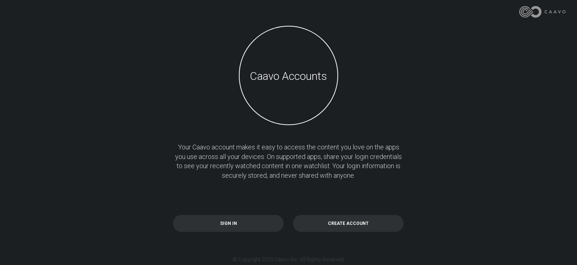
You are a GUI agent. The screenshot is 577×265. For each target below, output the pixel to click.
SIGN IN (228, 223)
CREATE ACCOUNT (348, 223)
